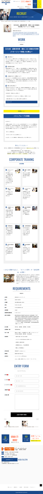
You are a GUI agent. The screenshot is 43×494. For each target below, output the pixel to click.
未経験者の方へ (22, 8)
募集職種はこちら (21, 111)
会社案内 (28, 8)
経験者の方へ (27, 6)
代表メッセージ (20, 6)
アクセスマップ (17, 1)
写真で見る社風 (26, 487)
